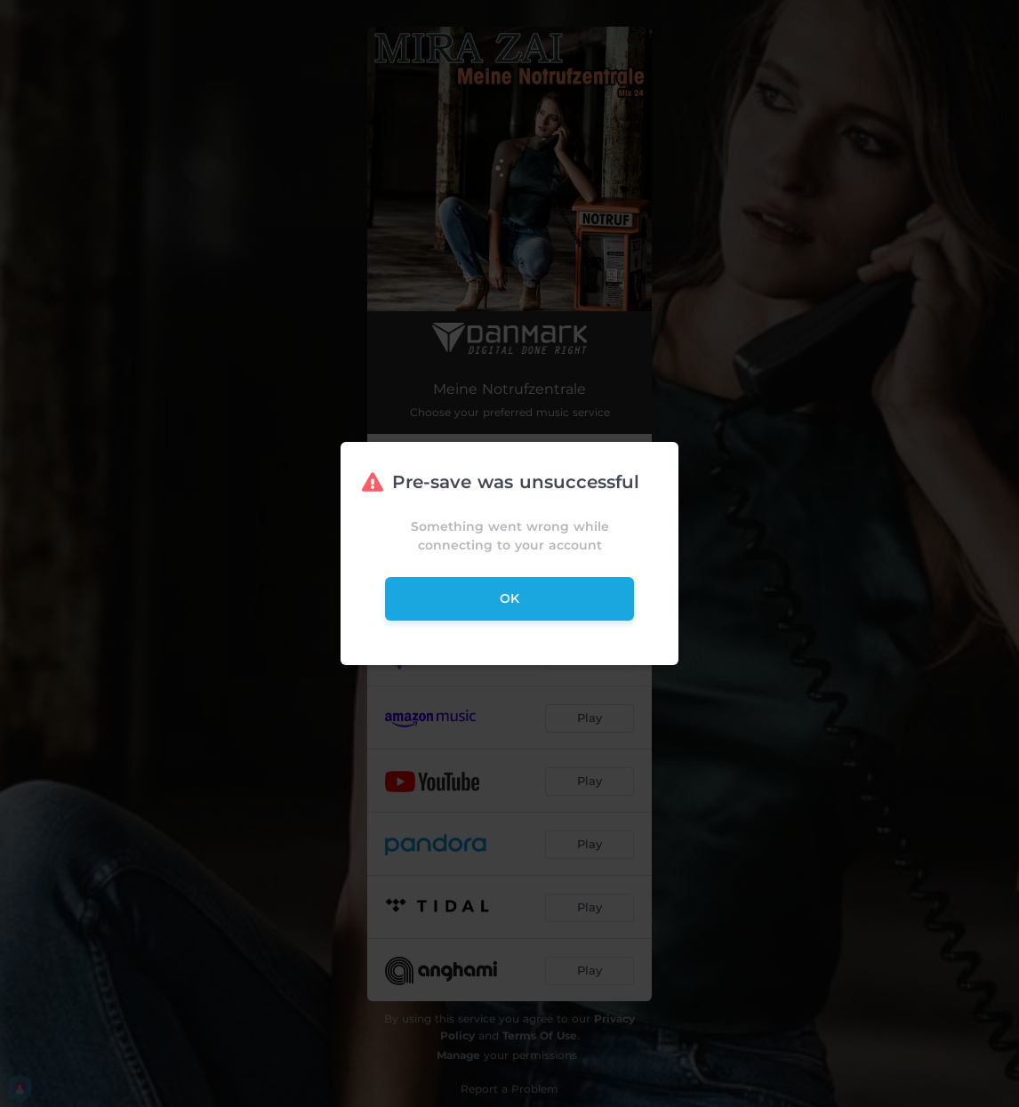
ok (509, 598)
